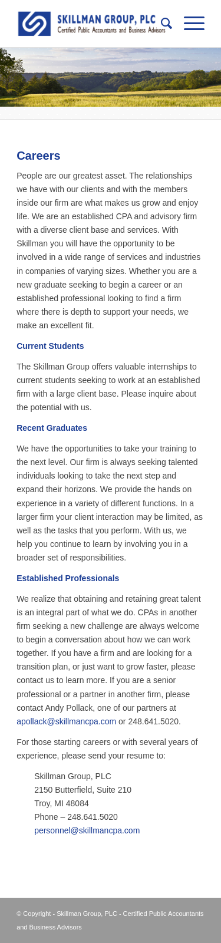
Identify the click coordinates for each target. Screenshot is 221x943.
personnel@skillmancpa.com (87, 830)
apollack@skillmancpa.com (66, 721)
